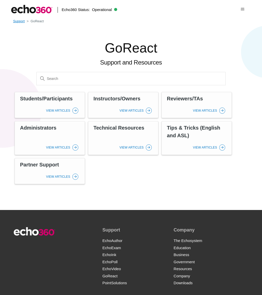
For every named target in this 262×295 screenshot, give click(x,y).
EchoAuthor (112, 240)
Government (184, 262)
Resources (183, 269)
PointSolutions (114, 283)
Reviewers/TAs (185, 98)
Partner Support (39, 164)
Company (182, 276)
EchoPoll (109, 262)
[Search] (131, 78)
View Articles (62, 110)
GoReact (109, 276)
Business (181, 254)
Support (19, 21)
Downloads (183, 283)
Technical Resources (118, 128)
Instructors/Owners (116, 98)
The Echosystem (188, 240)
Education (182, 248)
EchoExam (111, 248)
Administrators (38, 128)
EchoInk (109, 254)
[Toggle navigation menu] (242, 9)
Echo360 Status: (89, 9)
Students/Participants (46, 98)
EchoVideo (111, 269)
